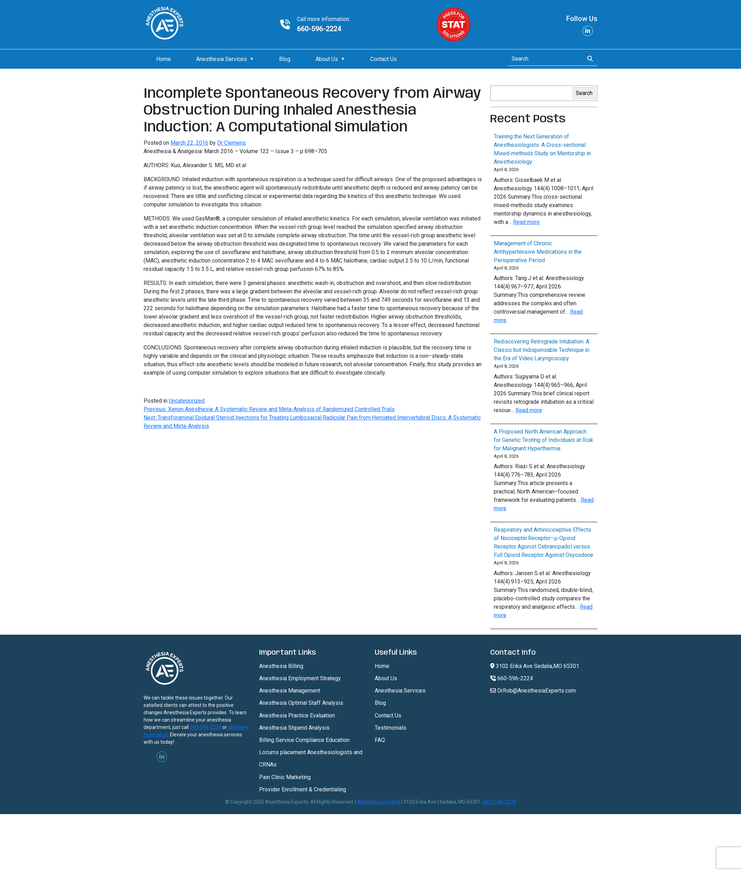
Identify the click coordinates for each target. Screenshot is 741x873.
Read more (526, 222)
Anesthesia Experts (378, 802)
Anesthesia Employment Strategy (300, 678)
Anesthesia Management (289, 690)
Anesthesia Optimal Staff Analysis (301, 703)
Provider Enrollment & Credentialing (302, 789)
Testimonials (390, 727)
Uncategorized (187, 400)
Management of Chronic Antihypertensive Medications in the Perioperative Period (538, 252)
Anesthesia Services (221, 59)
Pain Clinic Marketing (285, 777)
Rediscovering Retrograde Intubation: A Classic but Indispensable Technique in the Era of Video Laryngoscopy (541, 350)
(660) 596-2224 (499, 802)
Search (584, 93)
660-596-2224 (319, 29)
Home (163, 59)
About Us (327, 59)
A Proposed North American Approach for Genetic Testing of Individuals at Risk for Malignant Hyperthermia (543, 440)
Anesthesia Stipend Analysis (294, 727)
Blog (284, 59)
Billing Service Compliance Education (304, 740)
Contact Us (383, 59)
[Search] (543, 59)
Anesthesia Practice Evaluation (297, 715)
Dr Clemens (231, 142)
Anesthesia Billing (281, 666)
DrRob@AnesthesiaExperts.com (533, 690)
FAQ (380, 740)
